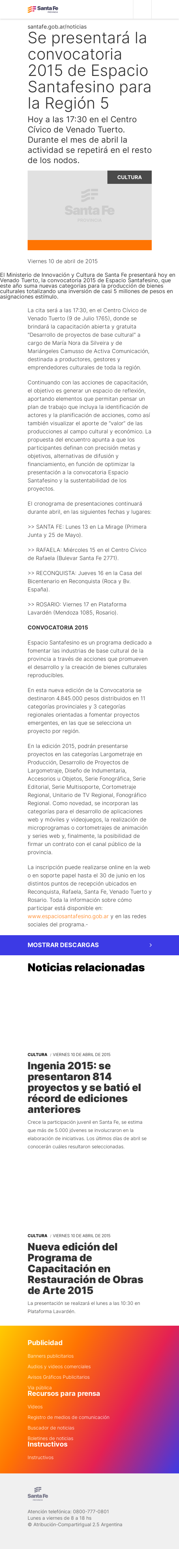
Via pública (40, 1387)
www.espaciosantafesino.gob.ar (68, 916)
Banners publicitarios (51, 1356)
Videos (35, 1406)
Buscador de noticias (51, 1427)
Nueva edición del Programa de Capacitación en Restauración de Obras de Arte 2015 (86, 1268)
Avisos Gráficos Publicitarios (59, 1377)
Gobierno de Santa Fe (43, 9)
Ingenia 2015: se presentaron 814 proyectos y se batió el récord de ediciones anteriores (84, 1087)
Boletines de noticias (50, 1438)
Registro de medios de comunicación (68, 1417)
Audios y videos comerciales (59, 1366)
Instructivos (41, 1457)
